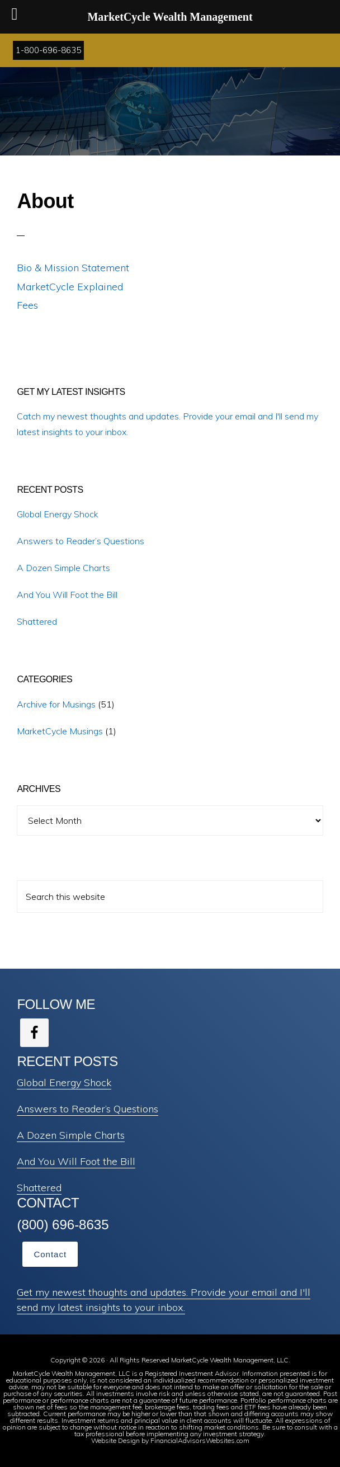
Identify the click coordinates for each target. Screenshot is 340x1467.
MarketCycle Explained (70, 286)
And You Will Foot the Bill (67, 594)
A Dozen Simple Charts (63, 567)
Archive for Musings (56, 704)
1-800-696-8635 (48, 50)
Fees (27, 305)
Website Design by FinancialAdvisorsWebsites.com (170, 1440)
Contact (50, 1254)
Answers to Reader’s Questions (80, 540)
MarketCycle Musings (60, 731)
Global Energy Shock (57, 514)
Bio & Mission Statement (73, 267)
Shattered (37, 621)
